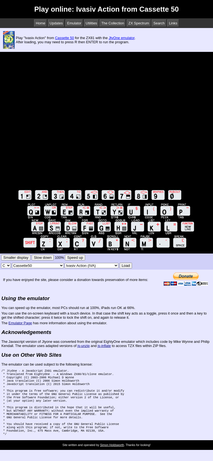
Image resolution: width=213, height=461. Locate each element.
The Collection (112, 23)
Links (173, 23)
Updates (56, 23)
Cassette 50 (64, 38)
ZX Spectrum (138, 23)
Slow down (43, 257)
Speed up (75, 257)
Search (159, 23)
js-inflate (104, 346)
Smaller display (15, 257)
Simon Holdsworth (112, 456)
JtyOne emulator (122, 38)
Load (126, 266)
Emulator (74, 23)
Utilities (91, 23)
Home (40, 23)
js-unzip (83, 346)
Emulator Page (20, 323)
